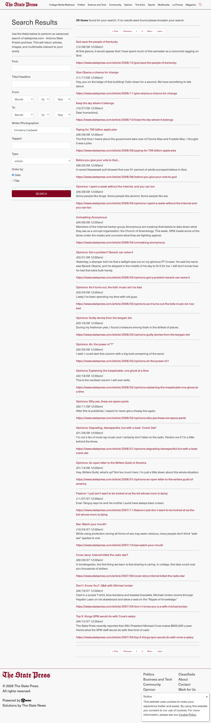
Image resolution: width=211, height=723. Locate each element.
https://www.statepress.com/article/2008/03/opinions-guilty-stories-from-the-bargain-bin (133, 334)
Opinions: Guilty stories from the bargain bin (104, 318)
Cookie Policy (187, 714)
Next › (150, 31)
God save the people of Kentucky (97, 41)
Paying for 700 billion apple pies (96, 129)
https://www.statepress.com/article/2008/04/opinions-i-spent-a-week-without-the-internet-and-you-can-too (137, 205)
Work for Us (187, 689)
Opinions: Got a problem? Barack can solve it (104, 252)
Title (15, 181)
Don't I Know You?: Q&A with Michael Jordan (104, 585)
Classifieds (186, 674)
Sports (151, 4)
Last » (160, 31)
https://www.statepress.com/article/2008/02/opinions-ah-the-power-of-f (122, 361)
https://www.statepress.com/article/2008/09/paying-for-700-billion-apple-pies (126, 150)
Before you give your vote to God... (98, 160)
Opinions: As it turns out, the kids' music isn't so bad (109, 287)
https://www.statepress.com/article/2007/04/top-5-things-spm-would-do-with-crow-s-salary (134, 637)
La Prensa (177, 4)
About (183, 679)
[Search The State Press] (200, 5)
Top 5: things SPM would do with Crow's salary (105, 616)
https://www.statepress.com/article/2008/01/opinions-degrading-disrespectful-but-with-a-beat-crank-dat (137, 450)
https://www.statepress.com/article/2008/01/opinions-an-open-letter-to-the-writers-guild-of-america (135, 481)
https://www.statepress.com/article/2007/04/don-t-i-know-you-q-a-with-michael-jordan (132, 606)
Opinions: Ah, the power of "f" (95, 344)
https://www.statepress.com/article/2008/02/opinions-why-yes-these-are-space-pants (131, 418)
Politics (81, 4)
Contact (184, 684)
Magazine (191, 4)
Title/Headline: (21, 77)
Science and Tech (97, 4)
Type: (15, 154)
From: (15, 92)
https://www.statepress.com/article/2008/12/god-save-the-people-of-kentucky (126, 62)
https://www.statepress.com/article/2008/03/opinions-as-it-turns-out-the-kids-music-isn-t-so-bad (135, 305)
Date (16, 175)
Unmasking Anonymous (91, 217)
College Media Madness (62, 4)
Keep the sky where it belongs (95, 103)
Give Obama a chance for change (97, 72)
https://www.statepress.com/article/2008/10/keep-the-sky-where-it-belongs (124, 119)
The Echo (140, 4)
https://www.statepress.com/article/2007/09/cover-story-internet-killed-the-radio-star (130, 576)
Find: (15, 61)
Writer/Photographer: (25, 123)
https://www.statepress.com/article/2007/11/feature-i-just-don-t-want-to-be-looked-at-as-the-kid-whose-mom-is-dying (135, 512)
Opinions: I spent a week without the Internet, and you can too (115, 186)
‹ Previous (127, 31)
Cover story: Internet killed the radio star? (102, 555)
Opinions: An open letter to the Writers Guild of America (111, 462)
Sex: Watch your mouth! (91, 524)
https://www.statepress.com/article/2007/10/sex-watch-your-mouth (119, 545)
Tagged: (17, 138)
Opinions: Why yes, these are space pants (102, 401)
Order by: (17, 169)
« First (115, 31)
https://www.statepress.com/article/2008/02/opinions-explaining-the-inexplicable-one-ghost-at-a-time (137, 389)
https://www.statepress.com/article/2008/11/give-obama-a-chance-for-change (126, 93)
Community (115, 4)
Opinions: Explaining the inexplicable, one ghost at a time (112, 370)
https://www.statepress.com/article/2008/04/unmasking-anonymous (120, 242)
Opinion (128, 4)
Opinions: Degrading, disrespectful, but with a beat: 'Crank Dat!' (116, 427)
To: (14, 107)
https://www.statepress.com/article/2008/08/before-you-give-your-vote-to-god (126, 176)
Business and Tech (157, 679)
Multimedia (163, 4)
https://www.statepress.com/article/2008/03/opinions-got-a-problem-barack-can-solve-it (133, 277)
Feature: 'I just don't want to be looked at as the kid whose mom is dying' (122, 493)
